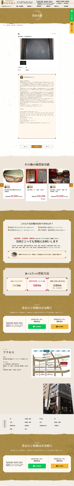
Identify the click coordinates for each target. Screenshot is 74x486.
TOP (4, 25)
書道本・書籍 (57, 419)
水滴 (11, 419)
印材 (41, 419)
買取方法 (55, 485)
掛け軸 (41, 416)
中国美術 (56, 422)
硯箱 (11, 426)
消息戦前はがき (43, 422)
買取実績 (8, 25)
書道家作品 (13, 422)
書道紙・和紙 (28, 419)
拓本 (26, 426)
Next (71, 183)
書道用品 (27, 422)
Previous (2, 183)
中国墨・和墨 (28, 416)
